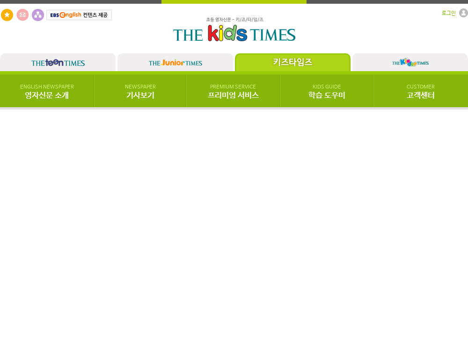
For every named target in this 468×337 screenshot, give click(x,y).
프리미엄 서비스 (233, 92)
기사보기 (140, 92)
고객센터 (421, 92)
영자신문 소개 (47, 92)
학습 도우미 (326, 92)
